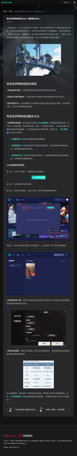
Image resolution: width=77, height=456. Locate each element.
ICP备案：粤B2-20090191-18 (11, 447)
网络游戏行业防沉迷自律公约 (18, 443)
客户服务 (11, 441)
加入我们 (59, 441)
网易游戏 (41, 441)
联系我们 (47, 441)
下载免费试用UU (38, 177)
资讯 (10, 11)
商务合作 (53, 441)
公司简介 (5, 441)
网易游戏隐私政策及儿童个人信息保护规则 (26, 441)
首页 (4, 11)
